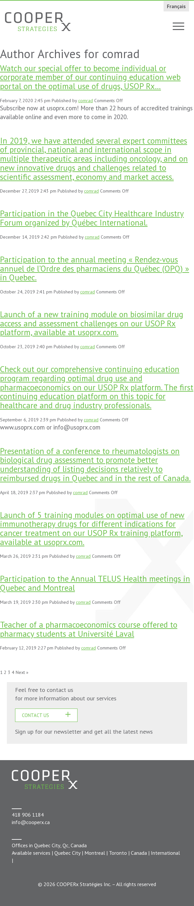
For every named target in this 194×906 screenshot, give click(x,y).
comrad (85, 100)
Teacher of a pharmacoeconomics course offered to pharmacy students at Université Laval (88, 629)
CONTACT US (35, 715)
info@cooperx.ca (31, 822)
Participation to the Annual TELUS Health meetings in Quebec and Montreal (95, 583)
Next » (22, 672)
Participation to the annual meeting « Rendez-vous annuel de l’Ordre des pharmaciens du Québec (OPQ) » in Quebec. (94, 268)
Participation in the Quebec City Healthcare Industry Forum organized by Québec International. (92, 218)
